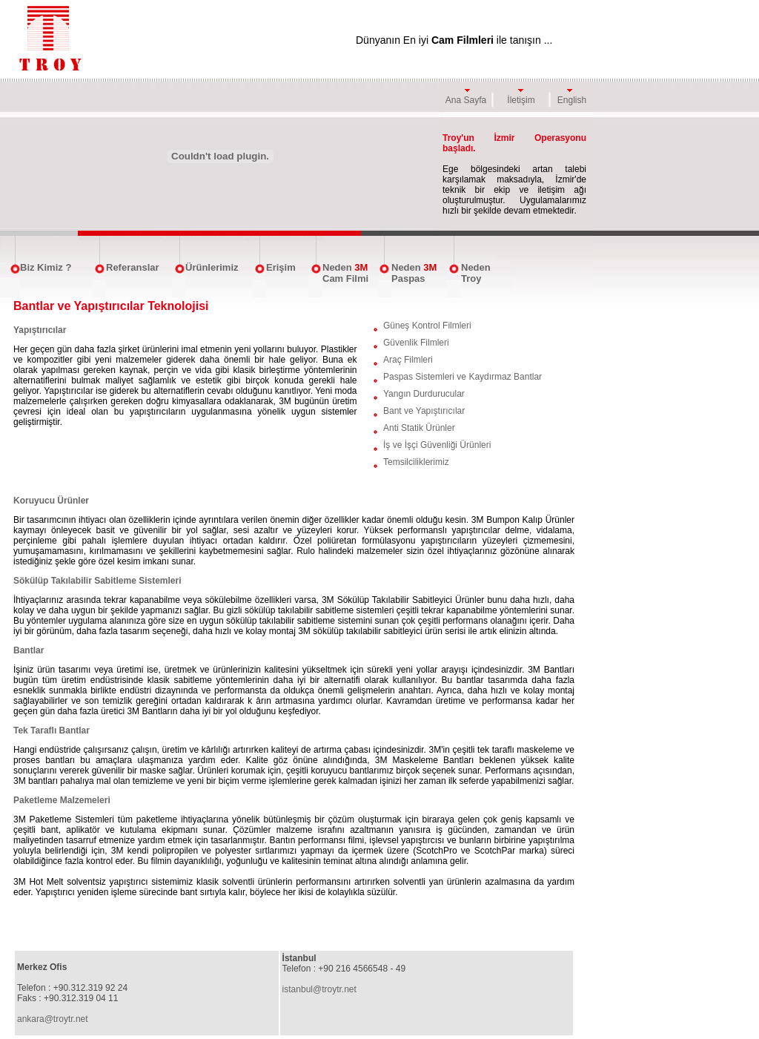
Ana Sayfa (465, 100)
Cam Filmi (345, 278)
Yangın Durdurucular (424, 394)
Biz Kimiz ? (45, 267)
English (571, 100)
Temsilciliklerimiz (416, 462)
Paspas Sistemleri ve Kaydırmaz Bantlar (462, 377)
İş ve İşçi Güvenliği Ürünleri (437, 445)
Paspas (408, 278)
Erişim (281, 267)
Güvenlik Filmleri (416, 342)
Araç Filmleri (408, 359)
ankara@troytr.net (52, 1019)
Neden (337, 267)
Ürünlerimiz (212, 267)
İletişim (520, 100)
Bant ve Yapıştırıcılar (424, 411)
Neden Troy (476, 273)
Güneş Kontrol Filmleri (427, 325)
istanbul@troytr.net (319, 989)
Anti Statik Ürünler (419, 428)
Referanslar (132, 267)
